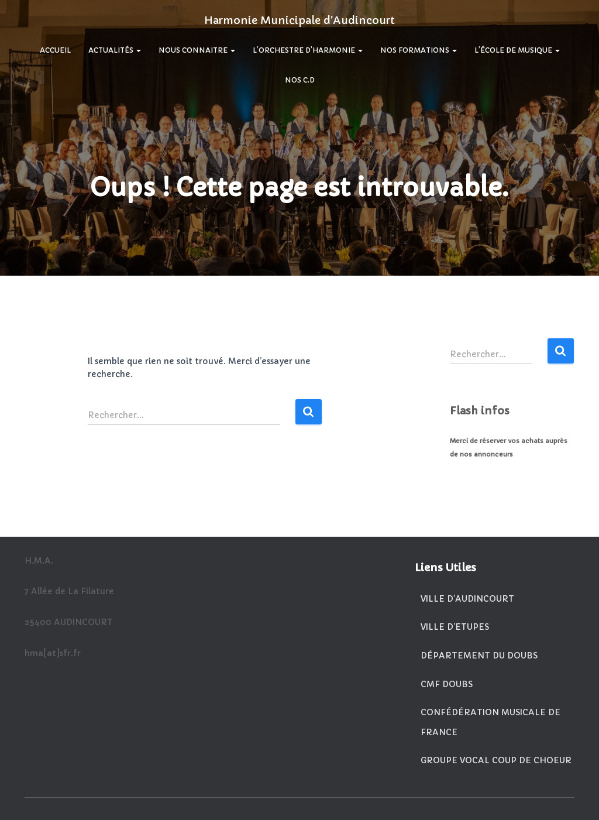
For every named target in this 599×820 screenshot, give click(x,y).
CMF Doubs (447, 684)
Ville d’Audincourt (467, 598)
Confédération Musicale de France (490, 722)
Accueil (55, 50)
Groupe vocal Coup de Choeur (496, 760)
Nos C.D (300, 80)
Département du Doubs (479, 655)
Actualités (114, 50)
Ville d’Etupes (455, 627)
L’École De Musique (517, 50)
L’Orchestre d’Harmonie (308, 50)
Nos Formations (418, 50)
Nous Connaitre (197, 50)
